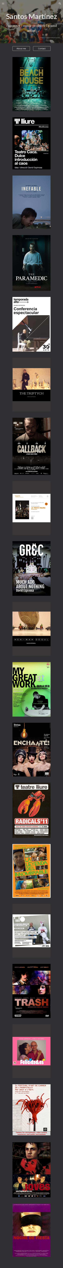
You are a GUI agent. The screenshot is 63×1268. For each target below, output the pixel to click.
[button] (3, 3)
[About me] (21, 48)
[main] (31, 25)
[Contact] (41, 48)
